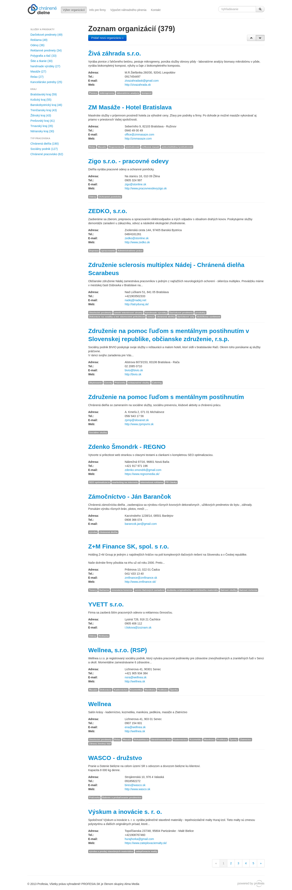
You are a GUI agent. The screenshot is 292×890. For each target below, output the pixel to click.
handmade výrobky (156, 312)
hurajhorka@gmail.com (139, 839)
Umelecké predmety (100, 312)
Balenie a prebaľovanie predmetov (121, 797)
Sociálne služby (98, 432)
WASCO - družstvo (115, 757)
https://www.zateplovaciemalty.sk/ (146, 843)
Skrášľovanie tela (161, 739)
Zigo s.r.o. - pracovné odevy (128, 161)
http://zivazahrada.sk (138, 84)
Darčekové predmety (181, 312)
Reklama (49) (38, 40)
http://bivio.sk (133, 374)
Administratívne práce (130, 250)
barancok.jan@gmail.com (141, 523)
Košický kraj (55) (40, 99)
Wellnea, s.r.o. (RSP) (117, 650)
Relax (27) (37, 76)
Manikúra (150, 689)
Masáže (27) (38, 71)
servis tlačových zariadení (149, 590)
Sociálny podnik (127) (44, 148)
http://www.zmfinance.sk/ (140, 581)
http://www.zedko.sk (137, 242)
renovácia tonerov (122, 590)
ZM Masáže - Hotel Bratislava (130, 107)
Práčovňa (120, 382)
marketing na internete (125, 482)
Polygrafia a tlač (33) (43, 55)
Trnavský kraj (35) (41, 126)
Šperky (174, 689)
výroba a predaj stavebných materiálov (111, 851)
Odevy (92, 196)
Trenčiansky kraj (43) (43, 110)
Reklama (104, 635)
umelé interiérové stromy (128, 312)
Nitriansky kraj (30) (42, 131)
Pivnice (93, 93)
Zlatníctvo (245, 739)
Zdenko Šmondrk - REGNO (127, 446)
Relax (92, 146)
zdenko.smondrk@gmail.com (143, 470)
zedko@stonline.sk (137, 238)
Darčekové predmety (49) (46, 34)
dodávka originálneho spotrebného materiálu (192, 590)
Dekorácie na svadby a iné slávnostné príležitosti (117, 316)
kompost (146, 93)
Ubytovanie (95, 382)
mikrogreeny (107, 93)
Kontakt (155, 10)
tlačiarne (104, 590)
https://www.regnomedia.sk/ (142, 474)
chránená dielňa (166, 316)
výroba (93, 532)
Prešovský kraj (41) (42, 120)
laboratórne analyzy (128, 93)
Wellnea (99, 704)
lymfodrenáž (133, 146)
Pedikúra (163, 689)
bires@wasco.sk (135, 785)
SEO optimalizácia (99, 482)
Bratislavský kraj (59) (43, 94)
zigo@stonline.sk (135, 184)
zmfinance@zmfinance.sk (141, 577)
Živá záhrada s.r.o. (114, 53)
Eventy (108, 382)
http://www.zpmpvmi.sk (139, 424)
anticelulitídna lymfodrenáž (177, 146)
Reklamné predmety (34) (46, 50)
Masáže (102, 146)
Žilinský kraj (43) (40, 115)
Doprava (94, 250)
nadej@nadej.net (135, 300)
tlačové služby (228, 590)
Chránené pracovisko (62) (46, 154)
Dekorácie (106, 689)
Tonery (93, 590)
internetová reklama (151, 482)
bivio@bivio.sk (134, 370)
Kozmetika (136, 689)
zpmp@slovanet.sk (137, 420)
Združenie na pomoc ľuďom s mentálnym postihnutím (166, 397)
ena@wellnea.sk (135, 727)
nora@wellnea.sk (136, 677)
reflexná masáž (150, 146)
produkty (200, 312)
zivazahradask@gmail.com (142, 80)
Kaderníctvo (121, 689)
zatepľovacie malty (146, 851)
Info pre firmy (97, 10)
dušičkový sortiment (208, 316)
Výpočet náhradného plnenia (128, 10)
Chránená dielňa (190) (44, 143)
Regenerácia (116, 146)
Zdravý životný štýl (100, 743)
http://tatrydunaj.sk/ (137, 304)
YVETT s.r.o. (106, 604)
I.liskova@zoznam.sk (138, 627)
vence (150, 316)
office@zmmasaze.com (139, 134)
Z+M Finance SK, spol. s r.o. (128, 546)
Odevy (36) (37, 45)
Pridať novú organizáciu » (107, 37)
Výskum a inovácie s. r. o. (125, 811)
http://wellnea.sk (135, 681)
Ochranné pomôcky (110, 196)
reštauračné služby (139, 382)
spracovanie (108, 250)
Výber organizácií (74, 10)
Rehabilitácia (141, 739)
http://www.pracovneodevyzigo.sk (146, 188)
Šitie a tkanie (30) (41, 61)
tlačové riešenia (248, 590)
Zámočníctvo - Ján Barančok (129, 496)
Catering (157, 382)
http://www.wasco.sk (137, 789)
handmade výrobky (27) (45, 66)
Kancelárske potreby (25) (46, 82)
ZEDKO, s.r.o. (107, 211)
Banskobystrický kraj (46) (46, 105)
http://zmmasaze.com (138, 138)
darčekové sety (185, 316)
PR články (171, 482)
